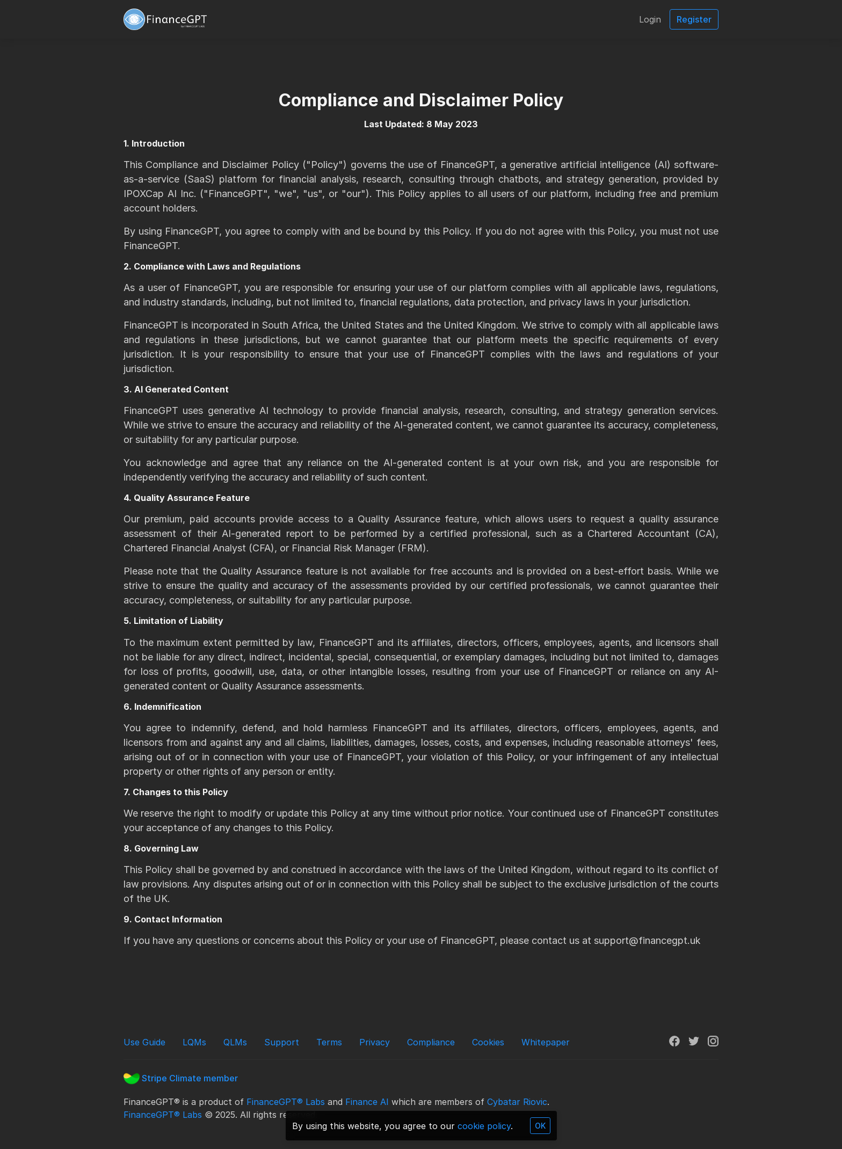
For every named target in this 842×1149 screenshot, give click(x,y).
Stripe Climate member (181, 1078)
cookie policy (484, 1126)
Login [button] (650, 19)
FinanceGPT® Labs (285, 1101)
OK (540, 1125)
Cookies (488, 1042)
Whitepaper (545, 1042)
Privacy (374, 1042)
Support (281, 1042)
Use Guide (144, 1042)
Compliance (431, 1042)
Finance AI (367, 1101)
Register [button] (694, 19)
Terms (329, 1042)
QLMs (235, 1042)
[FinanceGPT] (165, 19)
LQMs (194, 1042)
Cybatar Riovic (517, 1101)
